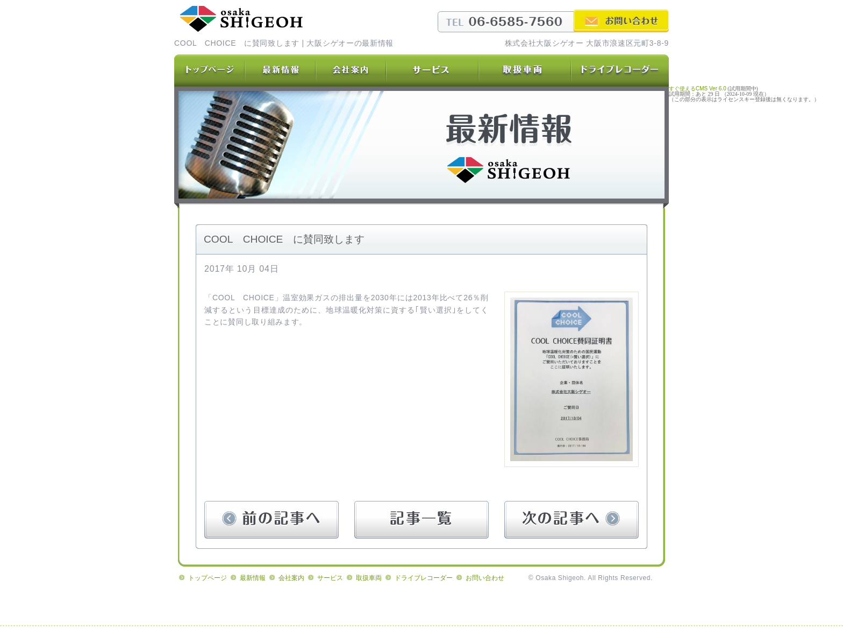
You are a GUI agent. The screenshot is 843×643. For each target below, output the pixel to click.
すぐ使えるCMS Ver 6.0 (697, 88)
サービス (330, 578)
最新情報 (253, 578)
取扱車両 (369, 578)
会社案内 (291, 578)
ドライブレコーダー (424, 578)
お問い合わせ (485, 578)
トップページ (207, 578)
